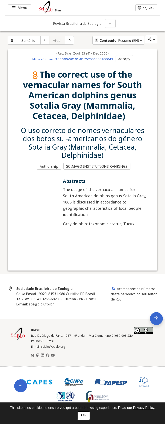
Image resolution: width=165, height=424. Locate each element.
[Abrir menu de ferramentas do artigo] (20, 388)
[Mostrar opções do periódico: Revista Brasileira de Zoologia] (110, 23)
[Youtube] (53, 355)
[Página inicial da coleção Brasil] (18, 339)
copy (124, 58)
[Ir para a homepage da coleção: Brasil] (70, 8)
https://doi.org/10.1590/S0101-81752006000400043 (72, 59)
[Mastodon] (37, 355)
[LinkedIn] (42, 355)
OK (83, 415)
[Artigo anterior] (44, 40)
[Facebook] (47, 355)
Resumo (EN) (116, 40)
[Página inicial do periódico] (12, 40)
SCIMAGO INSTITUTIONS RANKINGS (96, 166)
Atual (57, 40)
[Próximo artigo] (69, 40)
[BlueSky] (32, 355)
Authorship (49, 166)
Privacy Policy (143, 408)
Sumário (28, 40)
